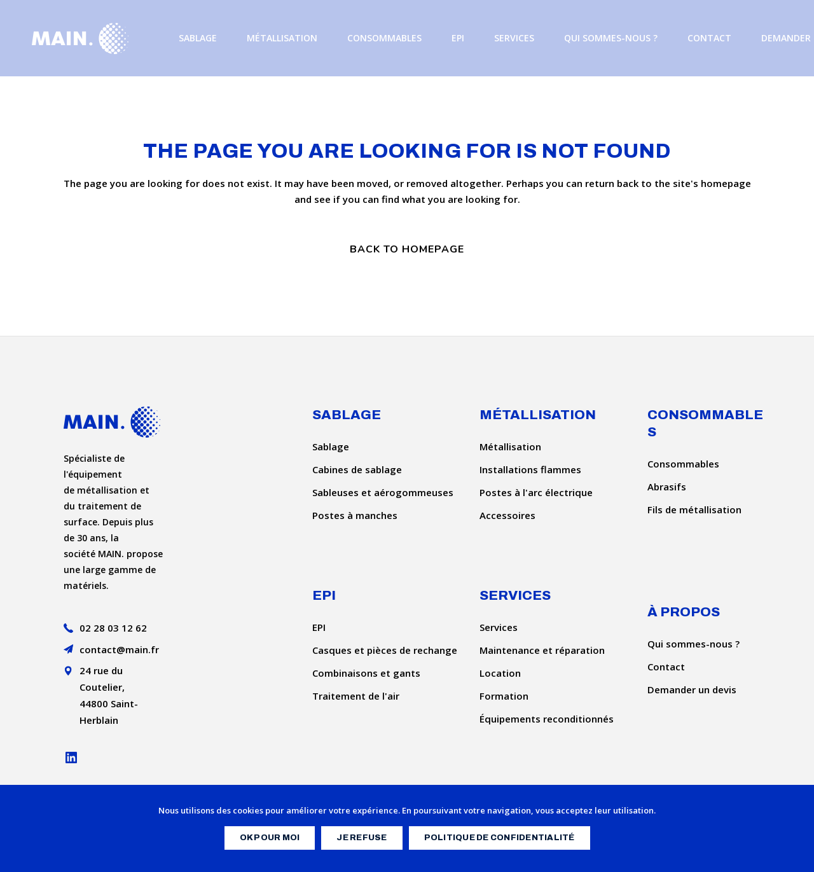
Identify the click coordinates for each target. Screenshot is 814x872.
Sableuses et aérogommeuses (382, 492)
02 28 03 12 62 (113, 627)
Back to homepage (407, 249)
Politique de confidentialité (499, 837)
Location (500, 673)
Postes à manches (354, 515)
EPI (319, 627)
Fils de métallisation (694, 509)
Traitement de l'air (355, 695)
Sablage (330, 446)
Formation (503, 695)
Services (498, 627)
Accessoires (507, 515)
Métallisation (510, 446)
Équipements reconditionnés (546, 718)
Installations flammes (530, 469)
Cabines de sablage (357, 469)
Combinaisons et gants (366, 673)
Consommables (683, 463)
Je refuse (361, 837)
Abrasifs (666, 486)
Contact (666, 666)
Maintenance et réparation (542, 650)
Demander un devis (691, 689)
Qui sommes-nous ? (693, 643)
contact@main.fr (119, 649)
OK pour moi (270, 837)
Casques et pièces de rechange (384, 650)
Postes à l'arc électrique (536, 492)
